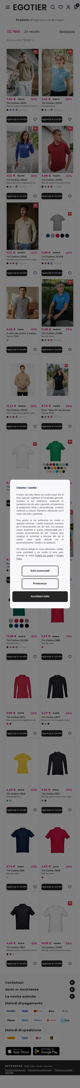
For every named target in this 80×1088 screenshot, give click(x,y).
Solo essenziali (40, 570)
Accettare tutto (40, 596)
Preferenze (40, 583)
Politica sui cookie (44, 555)
